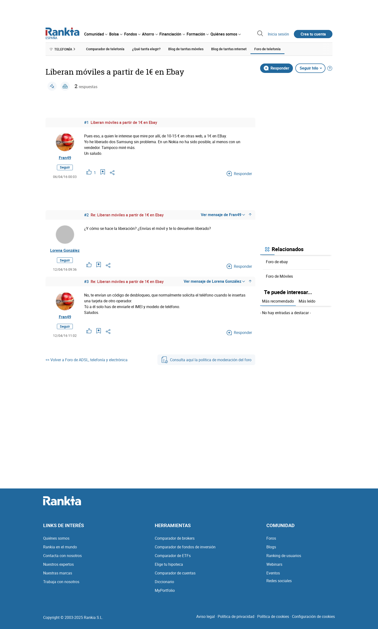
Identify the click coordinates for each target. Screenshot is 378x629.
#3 (86, 281)
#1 (86, 122)
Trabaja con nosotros (61, 581)
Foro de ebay (277, 261)
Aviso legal (205, 616)
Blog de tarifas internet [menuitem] (229, 49)
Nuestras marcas (57, 573)
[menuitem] (95, 34)
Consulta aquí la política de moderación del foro (206, 359)
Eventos (273, 573)
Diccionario (164, 581)
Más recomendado (278, 301)
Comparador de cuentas (175, 573)
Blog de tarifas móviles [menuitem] (185, 49)
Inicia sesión (278, 34)
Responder (276, 68)
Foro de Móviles (279, 276)
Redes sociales (279, 580)
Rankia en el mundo (60, 547)
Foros (271, 538)
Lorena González (65, 250)
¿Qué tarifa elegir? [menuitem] (146, 49)
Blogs (271, 547)
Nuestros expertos (58, 564)
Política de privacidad (236, 616)
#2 (86, 215)
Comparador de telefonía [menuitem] (105, 49)
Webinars (274, 564)
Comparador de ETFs (173, 555)
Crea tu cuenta (313, 34)
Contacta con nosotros (62, 555)
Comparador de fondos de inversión (185, 547)
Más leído (307, 301)
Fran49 (65, 157)
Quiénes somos (56, 538)
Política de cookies (273, 616)
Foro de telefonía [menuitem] (267, 49)
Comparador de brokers (175, 538)
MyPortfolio (165, 590)
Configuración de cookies (313, 616)
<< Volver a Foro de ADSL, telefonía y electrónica (87, 359)
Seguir (65, 167)
